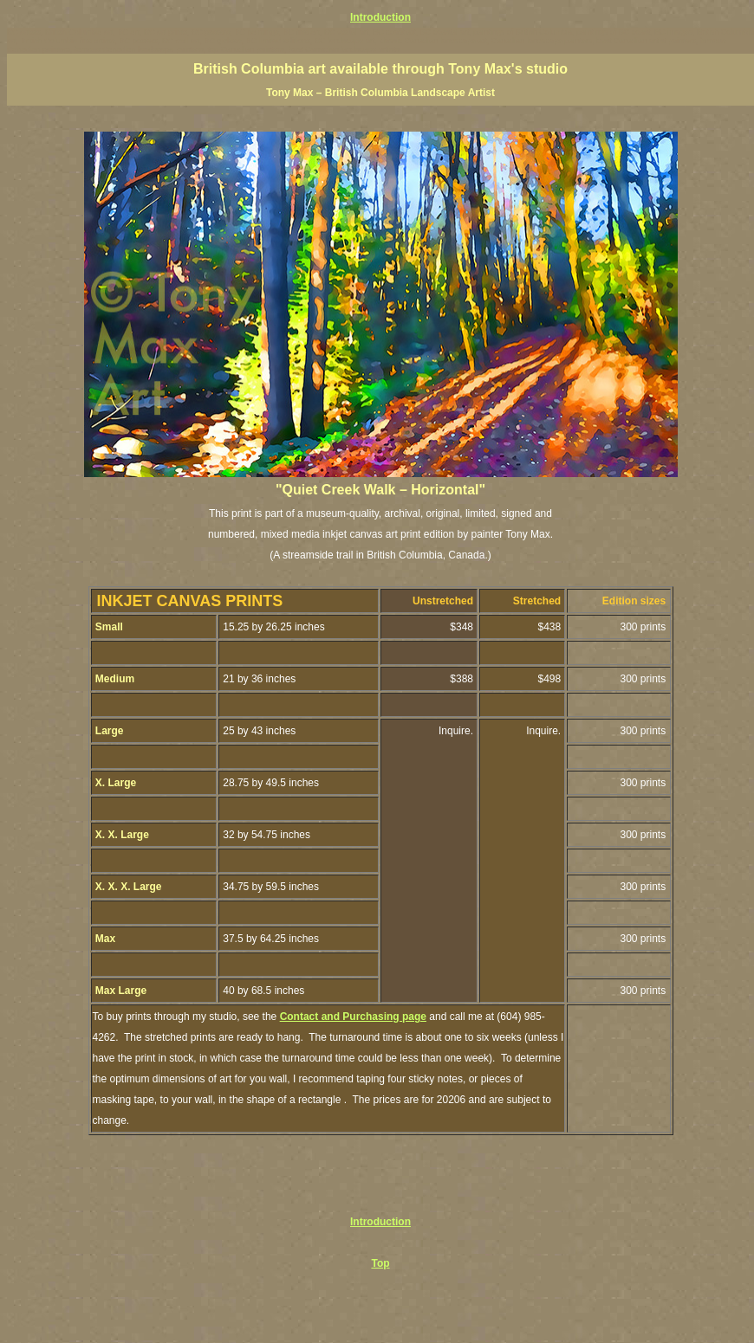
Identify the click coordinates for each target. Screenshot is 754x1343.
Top (380, 1263)
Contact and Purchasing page (353, 1016)
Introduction (380, 17)
